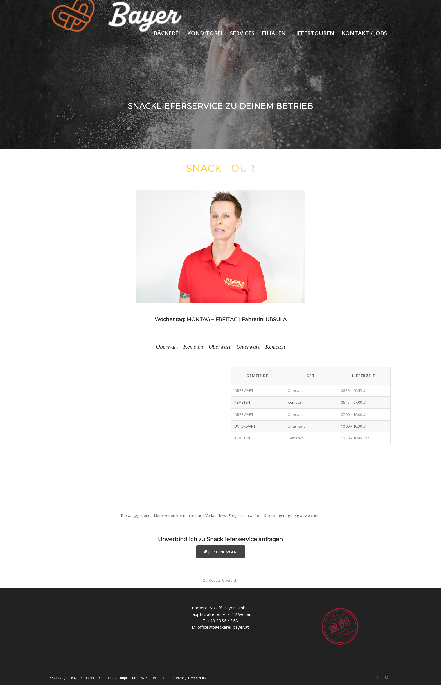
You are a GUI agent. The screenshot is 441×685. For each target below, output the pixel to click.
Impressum (128, 677)
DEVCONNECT (198, 677)
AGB (144, 677)
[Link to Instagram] (386, 677)
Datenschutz (107, 677)
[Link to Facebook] (378, 677)
